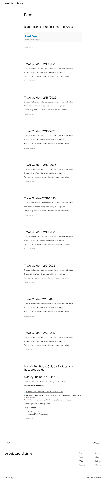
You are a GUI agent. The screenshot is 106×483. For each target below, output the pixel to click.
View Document (33, 412)
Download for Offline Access (38, 414)
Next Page (96, 443)
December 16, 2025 (29, 114)
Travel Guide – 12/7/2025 (39, 332)
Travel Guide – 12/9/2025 (39, 265)
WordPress (98, 478)
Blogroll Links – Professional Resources (49, 26)
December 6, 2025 (29, 419)
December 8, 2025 (29, 316)
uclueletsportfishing (13, 3)
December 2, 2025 (29, 47)
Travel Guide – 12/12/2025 (40, 164)
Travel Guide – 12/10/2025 (40, 231)
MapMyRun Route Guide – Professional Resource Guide (49, 368)
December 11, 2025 (29, 215)
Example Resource (32, 36)
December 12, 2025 (29, 182)
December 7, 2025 (29, 350)
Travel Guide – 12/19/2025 (40, 63)
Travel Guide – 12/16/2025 (40, 97)
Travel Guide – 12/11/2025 (40, 198)
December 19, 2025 (29, 81)
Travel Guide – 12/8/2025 (39, 299)
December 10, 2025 (29, 249)
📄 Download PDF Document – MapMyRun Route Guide (43, 392)
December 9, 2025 (29, 282)
